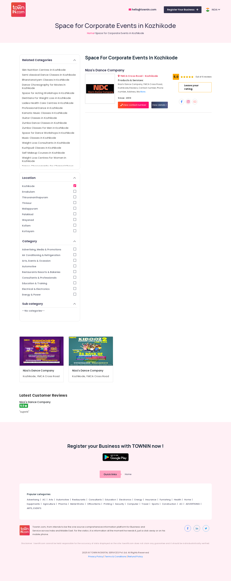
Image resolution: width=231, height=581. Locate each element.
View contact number (133, 105)
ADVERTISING (193, 504)
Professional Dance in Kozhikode (42, 108)
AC (44, 499)
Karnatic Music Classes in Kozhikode (44, 113)
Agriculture (49, 504)
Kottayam (49, 231)
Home (90, 33)
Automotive (49, 266)
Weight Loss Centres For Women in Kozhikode (44, 159)
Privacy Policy (95, 556)
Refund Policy (135, 556)
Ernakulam (49, 191)
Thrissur (49, 203)
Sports (155, 504)
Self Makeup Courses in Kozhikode (43, 152)
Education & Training (49, 283)
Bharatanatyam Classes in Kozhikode (45, 79)
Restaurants (78, 499)
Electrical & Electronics (49, 289)
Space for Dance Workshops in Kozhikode (48, 133)
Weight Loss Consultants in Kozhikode (46, 143)
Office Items (93, 504)
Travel (145, 504)
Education (110, 499)
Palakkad (49, 214)
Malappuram (49, 208)
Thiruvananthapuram (49, 197)
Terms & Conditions (116, 556)
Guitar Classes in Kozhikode (39, 118)
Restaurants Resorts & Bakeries (49, 272)
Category (49, 241)
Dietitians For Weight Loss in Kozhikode (46, 98)
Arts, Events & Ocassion (49, 260)
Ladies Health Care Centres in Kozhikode (48, 103)
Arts (51, 499)
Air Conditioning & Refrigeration (49, 255)
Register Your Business (182, 9)
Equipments (33, 504)
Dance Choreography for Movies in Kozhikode (44, 86)
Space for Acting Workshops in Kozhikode (48, 93)
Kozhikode (49, 186)
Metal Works (77, 504)
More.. (143, 91)
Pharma (62, 504)
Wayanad (49, 220)
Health (177, 499)
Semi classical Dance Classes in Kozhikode (49, 74)
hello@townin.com (142, 9)
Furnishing (165, 499)
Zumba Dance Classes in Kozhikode (44, 123)
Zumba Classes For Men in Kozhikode (45, 128)
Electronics (125, 499)
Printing (108, 504)
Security (119, 504)
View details (159, 105)
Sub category (49, 304)
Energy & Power (49, 294)
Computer (133, 504)
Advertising (33, 499)
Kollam (49, 225)
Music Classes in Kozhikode (39, 138)
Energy (138, 499)
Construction (169, 504)
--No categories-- (33, 310)
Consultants (95, 499)
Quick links (110, 474)
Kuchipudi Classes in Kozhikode (41, 147)
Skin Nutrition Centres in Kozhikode (44, 70)
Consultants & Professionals (49, 277)
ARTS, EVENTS (34, 508)
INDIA (213, 10)
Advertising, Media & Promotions (49, 249)
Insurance (151, 499)
